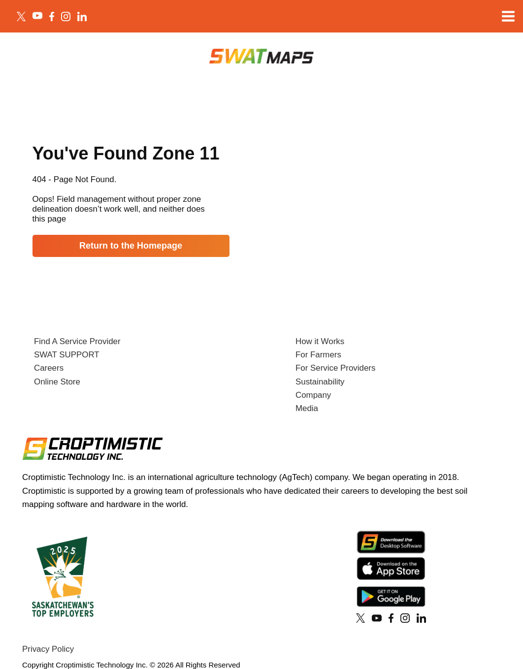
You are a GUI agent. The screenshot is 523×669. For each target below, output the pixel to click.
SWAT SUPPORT (66, 354)
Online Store (57, 381)
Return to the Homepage (130, 246)
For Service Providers (335, 368)
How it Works (319, 341)
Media (306, 408)
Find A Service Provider (77, 341)
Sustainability (320, 381)
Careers (49, 368)
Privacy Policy (48, 649)
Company (313, 395)
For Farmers (318, 354)
